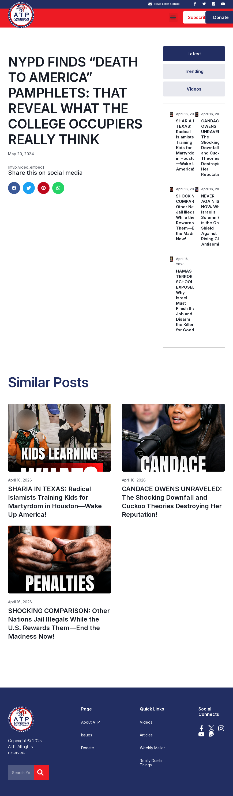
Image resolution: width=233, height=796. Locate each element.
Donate (87, 748)
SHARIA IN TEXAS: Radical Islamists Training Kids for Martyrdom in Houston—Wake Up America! (187, 145)
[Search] (41, 772)
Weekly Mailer (152, 748)
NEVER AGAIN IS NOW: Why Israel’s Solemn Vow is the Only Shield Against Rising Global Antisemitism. (215, 220)
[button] (173, 17)
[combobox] (21, 772)
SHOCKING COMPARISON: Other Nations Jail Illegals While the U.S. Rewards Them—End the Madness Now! (190, 217)
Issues (86, 735)
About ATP (90, 722)
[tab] (194, 53)
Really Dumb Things (151, 763)
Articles (146, 735)
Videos (146, 722)
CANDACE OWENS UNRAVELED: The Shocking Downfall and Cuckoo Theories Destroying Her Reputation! (214, 147)
